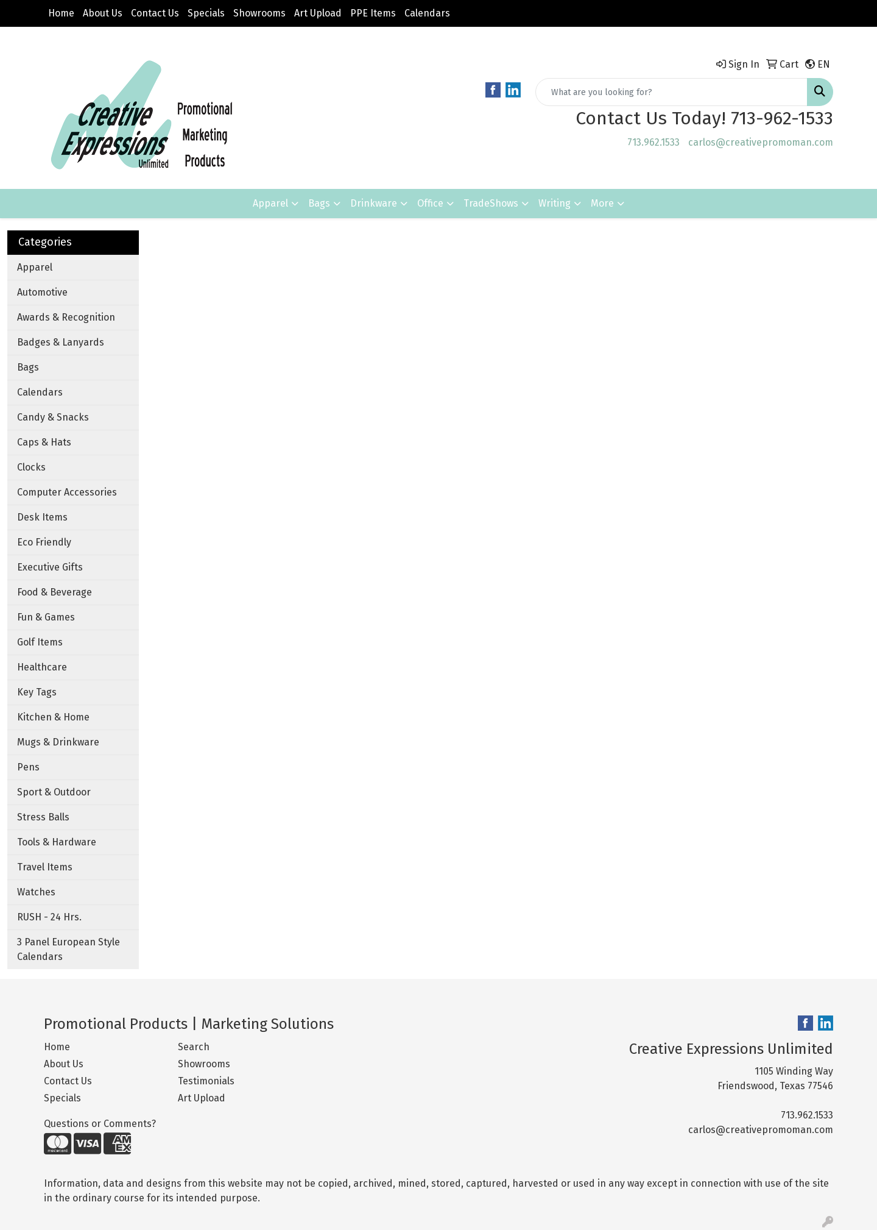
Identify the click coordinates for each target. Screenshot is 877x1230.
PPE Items (373, 13)
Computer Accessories (67, 492)
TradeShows (490, 203)
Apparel (270, 203)
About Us (102, 13)
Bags (319, 203)
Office (430, 203)
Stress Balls (43, 817)
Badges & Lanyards (60, 342)
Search (194, 1047)
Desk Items (42, 517)
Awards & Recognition (66, 317)
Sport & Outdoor (54, 792)
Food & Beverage (54, 592)
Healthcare (42, 667)
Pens (28, 767)
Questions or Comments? (100, 1123)
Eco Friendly (44, 542)
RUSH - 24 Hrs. (49, 917)
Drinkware (373, 203)
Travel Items (44, 867)
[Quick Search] (671, 92)
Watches (36, 892)
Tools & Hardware (56, 842)
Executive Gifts (50, 567)
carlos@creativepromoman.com (760, 142)
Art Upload (318, 13)
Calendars (427, 13)
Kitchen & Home (53, 717)
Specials (206, 13)
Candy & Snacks (53, 417)
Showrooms (259, 13)
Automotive (42, 292)
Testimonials (206, 1081)
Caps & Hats (44, 442)
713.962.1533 (653, 142)
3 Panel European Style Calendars (68, 949)
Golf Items (40, 642)
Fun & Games (46, 617)
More (602, 203)
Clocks (31, 467)
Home (61, 13)
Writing (554, 203)
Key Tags (37, 692)
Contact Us (155, 13)
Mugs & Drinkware (58, 742)
